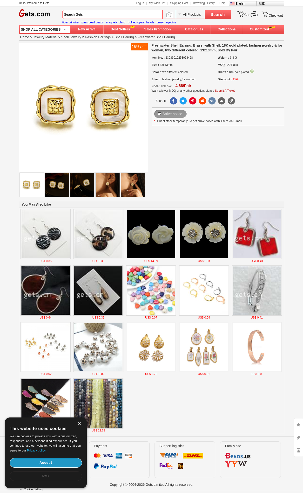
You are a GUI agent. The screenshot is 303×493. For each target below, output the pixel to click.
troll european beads (141, 22)
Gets (34, 13)
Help (222, 3)
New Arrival (87, 29)
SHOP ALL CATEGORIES (41, 29)
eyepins (171, 22)
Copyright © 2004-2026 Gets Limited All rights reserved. (151, 484)
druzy (159, 22)
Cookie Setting (33, 489)
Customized (259, 29)
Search (218, 15)
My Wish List (157, 3)
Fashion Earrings (98, 37)
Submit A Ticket (225, 90)
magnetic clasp (115, 22)
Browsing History (204, 3)
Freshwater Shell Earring (156, 37)
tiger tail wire (70, 22)
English (240, 3)
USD (262, 3)
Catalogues (194, 29)
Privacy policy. (36, 450)
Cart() (251, 15)
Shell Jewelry (71, 37)
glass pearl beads (92, 22)
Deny (45, 475)
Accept (46, 463)
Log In (140, 3)
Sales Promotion (157, 29)
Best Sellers (120, 29)
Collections (226, 29)
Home (24, 37)
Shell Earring (124, 37)
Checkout (276, 15)
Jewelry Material (45, 37)
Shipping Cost (179, 3)
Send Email (170, 114)
